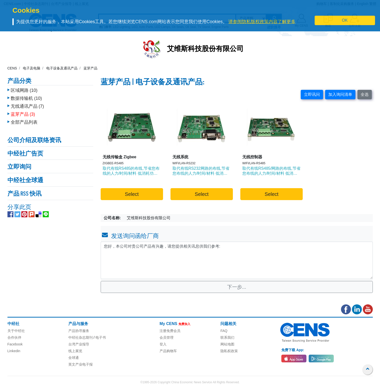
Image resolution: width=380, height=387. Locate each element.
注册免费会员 (170, 331)
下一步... (236, 287)
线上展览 (75, 351)
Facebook (15, 344)
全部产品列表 (24, 122)
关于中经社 (16, 331)
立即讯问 (312, 94)
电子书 (100, 337)
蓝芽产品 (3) (23, 114)
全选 (365, 94)
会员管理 (166, 337)
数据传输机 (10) (26, 98)
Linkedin (13, 351)
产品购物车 (168, 351)
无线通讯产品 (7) (27, 106)
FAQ (223, 331)
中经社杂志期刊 (80, 337)
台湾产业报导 (78, 344)
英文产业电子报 (80, 364)
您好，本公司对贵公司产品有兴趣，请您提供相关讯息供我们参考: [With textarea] (237, 260)
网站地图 (227, 344)
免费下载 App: (292, 350)
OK (345, 20)
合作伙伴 (14, 337)
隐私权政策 (229, 351)
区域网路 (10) (24, 90)
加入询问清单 (340, 94)
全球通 (73, 358)
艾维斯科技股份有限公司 (205, 49)
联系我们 (227, 337)
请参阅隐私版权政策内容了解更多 (262, 21)
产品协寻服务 (78, 331)
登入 (163, 344)
